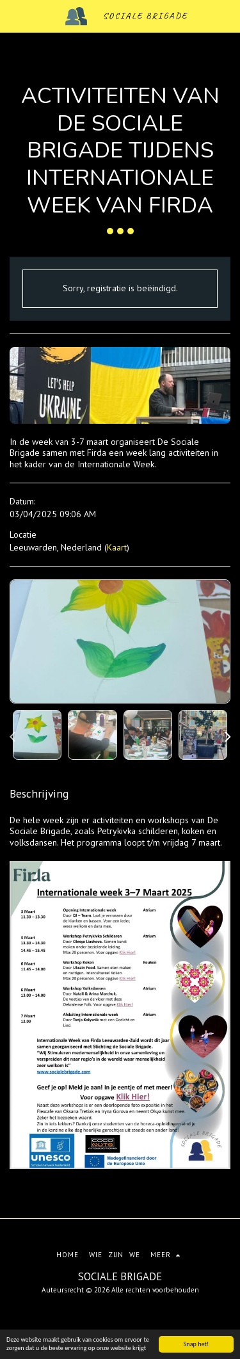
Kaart (117, 547)
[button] (14, 16)
